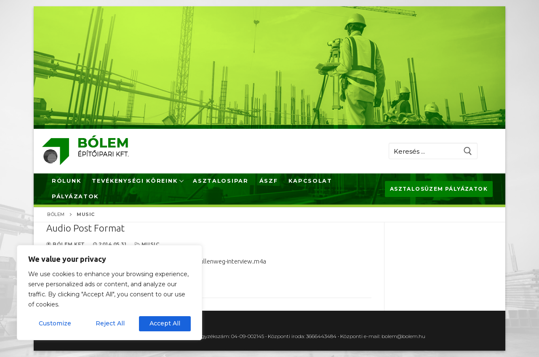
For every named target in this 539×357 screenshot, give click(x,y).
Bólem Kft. (66, 244)
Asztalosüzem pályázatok (439, 189)
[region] (109, 292)
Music (147, 244)
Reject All (110, 323)
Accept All (164, 323)
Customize (55, 323)
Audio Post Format (85, 228)
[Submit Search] (467, 151)
